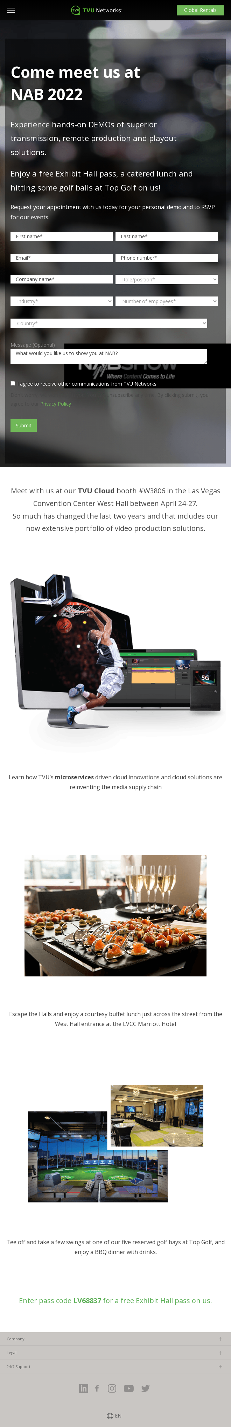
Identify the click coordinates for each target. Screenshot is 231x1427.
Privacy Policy (55, 403)
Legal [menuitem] (11, 1352)
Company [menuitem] (15, 1338)
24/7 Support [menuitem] (18, 1366)
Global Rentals (200, 10)
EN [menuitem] (118, 1416)
